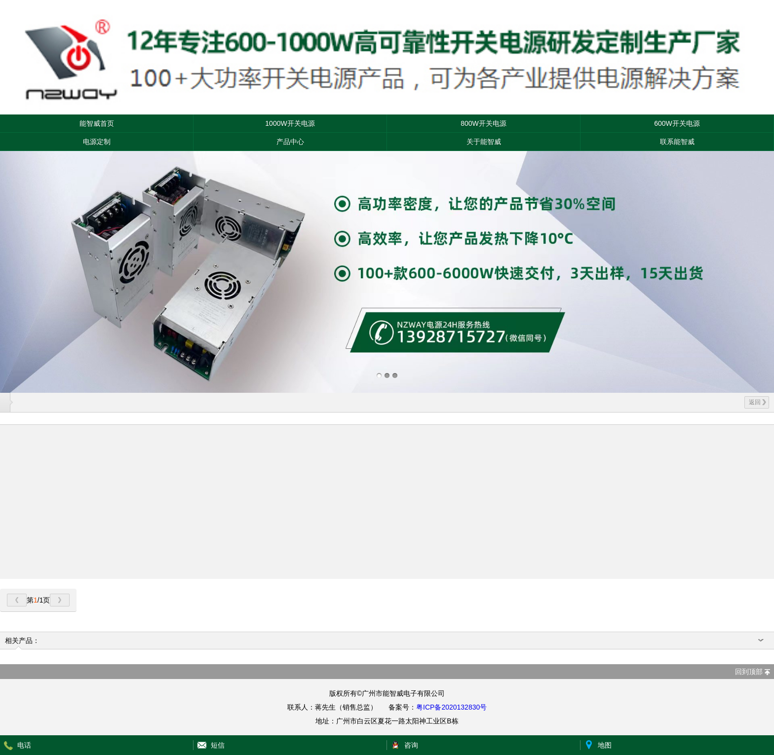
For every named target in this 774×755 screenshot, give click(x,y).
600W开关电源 (677, 123)
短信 (218, 745)
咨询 (411, 745)
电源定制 (97, 142)
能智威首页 (96, 123)
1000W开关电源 (289, 123)
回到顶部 (749, 672)
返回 (757, 402)
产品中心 (290, 142)
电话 (24, 745)
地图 (605, 745)
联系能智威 (677, 142)
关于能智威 (483, 142)
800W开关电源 (483, 123)
